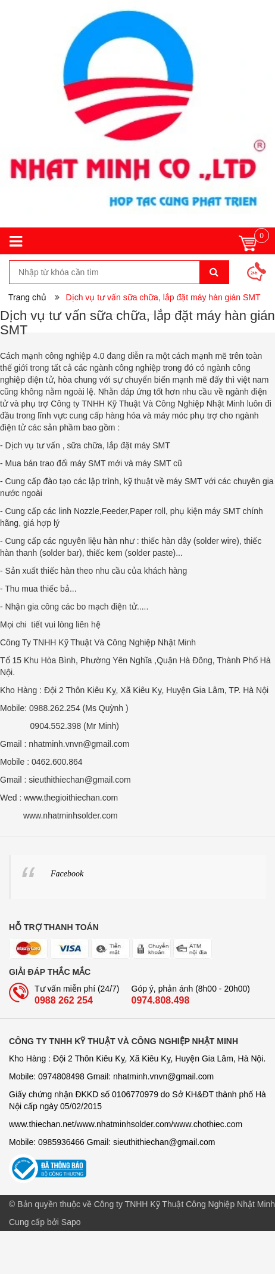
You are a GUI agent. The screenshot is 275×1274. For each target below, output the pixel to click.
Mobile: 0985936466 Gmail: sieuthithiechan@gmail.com (112, 1142)
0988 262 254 (64, 1000)
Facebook (67, 873)
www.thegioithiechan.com (71, 797)
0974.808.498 (161, 1000)
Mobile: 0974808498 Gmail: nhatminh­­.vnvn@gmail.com (111, 1076)
